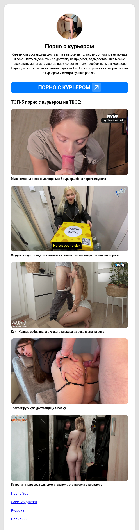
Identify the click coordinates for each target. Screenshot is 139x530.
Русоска (17, 510)
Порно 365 (19, 493)
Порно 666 (19, 519)
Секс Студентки (24, 502)
